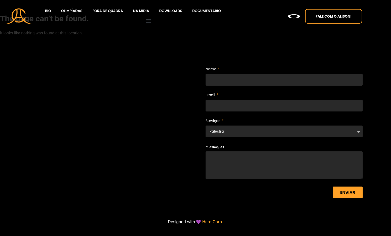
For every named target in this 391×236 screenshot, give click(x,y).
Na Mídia (141, 10)
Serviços (213, 121)
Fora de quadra (107, 10)
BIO (48, 10)
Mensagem (215, 147)
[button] (148, 21)
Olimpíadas (71, 10)
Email (211, 95)
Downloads (170, 10)
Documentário (206, 10)
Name (211, 69)
